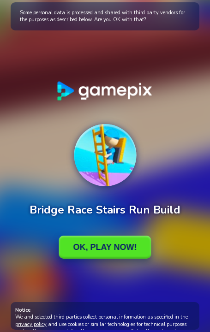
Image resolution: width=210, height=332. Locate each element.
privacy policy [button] (31, 324)
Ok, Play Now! (105, 247)
